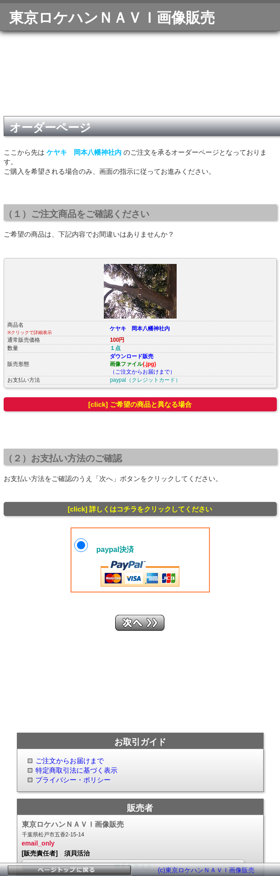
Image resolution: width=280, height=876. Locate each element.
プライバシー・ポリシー (73, 780)
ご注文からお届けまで (70, 761)
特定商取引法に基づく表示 (76, 770)
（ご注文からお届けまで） (142, 372)
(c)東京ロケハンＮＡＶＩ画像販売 (206, 870)
